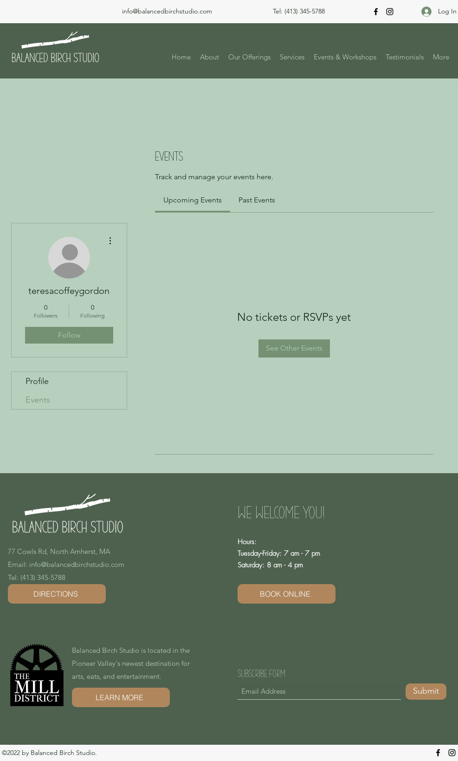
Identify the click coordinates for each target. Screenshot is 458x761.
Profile (37, 381)
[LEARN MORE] (121, 697)
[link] (192, 199)
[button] (249, 57)
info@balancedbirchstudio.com (167, 11)
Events (38, 400)
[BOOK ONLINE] (286, 594)
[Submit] (426, 691)
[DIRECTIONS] (57, 594)
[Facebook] (376, 11)
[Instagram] (389, 11)
